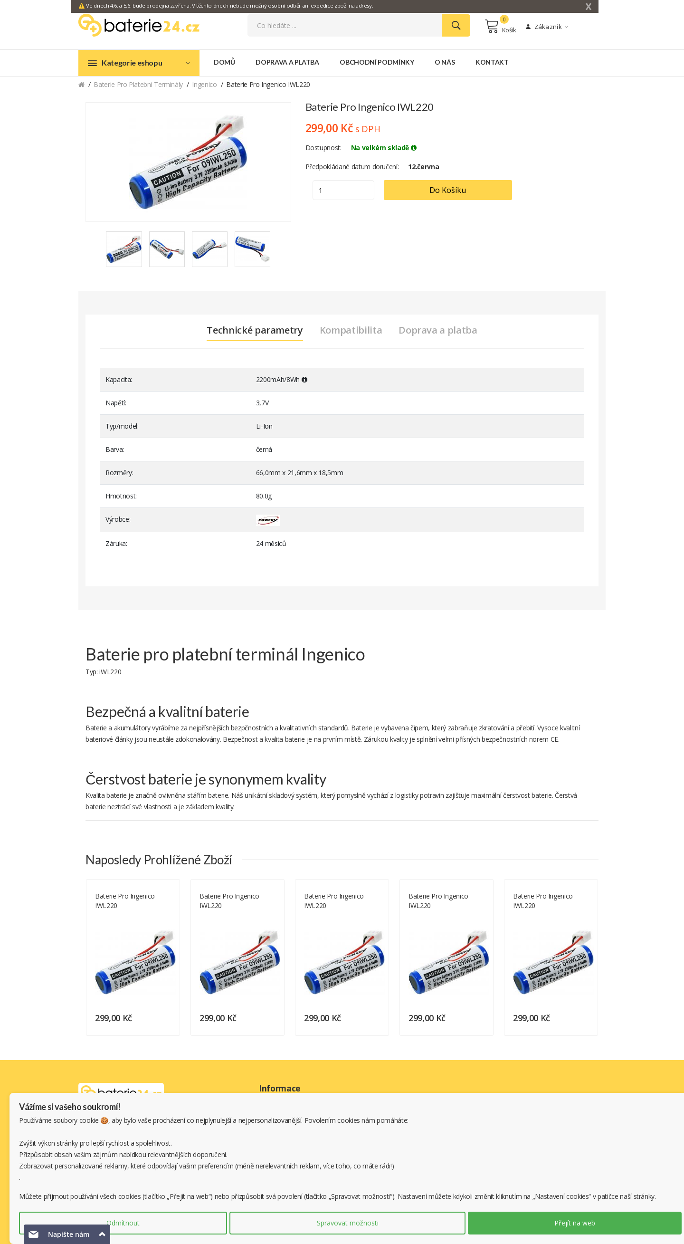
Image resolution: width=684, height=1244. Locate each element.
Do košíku (447, 190)
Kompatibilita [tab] (351, 330)
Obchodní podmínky (377, 62)
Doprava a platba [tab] (438, 330)
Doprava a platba (287, 62)
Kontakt (492, 62)
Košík (500, 26)
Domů (224, 62)
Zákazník (547, 26)
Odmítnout (123, 1222)
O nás (445, 62)
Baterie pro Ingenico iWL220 (125, 900)
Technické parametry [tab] (255, 330)
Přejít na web (574, 1222)
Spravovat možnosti (348, 1222)
